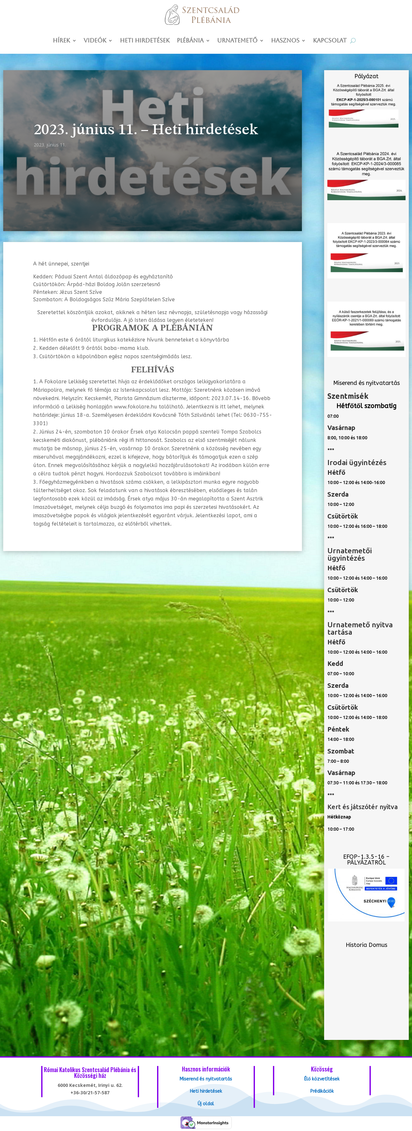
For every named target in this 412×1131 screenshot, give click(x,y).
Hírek (61, 41)
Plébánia (190, 41)
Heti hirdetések (145, 41)
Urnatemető (237, 41)
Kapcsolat (330, 41)
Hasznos (285, 41)
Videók (95, 41)
